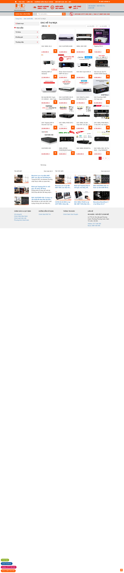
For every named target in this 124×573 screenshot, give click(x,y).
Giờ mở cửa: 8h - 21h (63, 1)
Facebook (6, 563)
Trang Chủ (18, 18)
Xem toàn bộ (48, 171)
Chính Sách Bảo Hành (21, 216)
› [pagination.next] (108, 158)
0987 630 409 (8, 570)
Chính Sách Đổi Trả (45, 214)
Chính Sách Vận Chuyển (70, 214)
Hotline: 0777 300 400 (83, 14)
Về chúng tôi (18, 214)
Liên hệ (30, 1)
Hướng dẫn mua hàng (44, 1)
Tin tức (22, 1)
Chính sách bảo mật (20, 218)
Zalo (5, 560)
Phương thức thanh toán (21, 220)
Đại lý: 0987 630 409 (102, 14)
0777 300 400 (8, 567)
